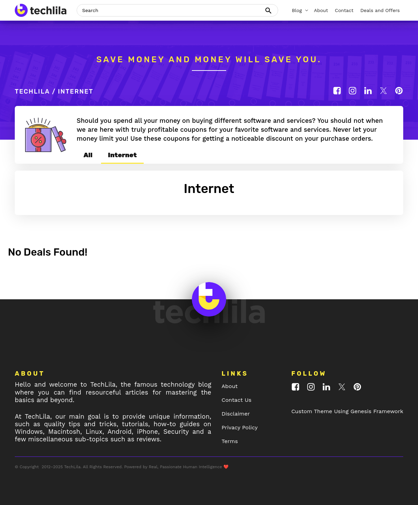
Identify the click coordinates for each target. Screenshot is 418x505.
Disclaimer (236, 413)
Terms (230, 441)
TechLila (32, 91)
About (230, 386)
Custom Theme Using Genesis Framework (347, 411)
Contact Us (237, 400)
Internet (122, 155)
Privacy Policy (240, 427)
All (88, 155)
